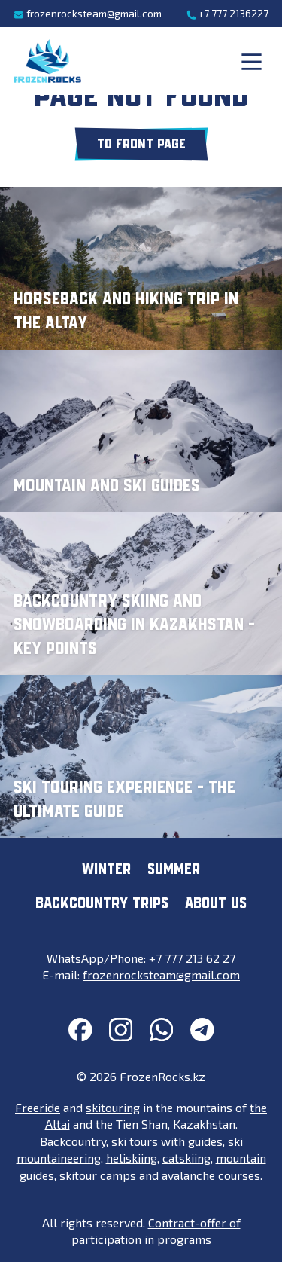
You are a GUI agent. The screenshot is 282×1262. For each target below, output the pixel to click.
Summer (173, 870)
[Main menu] (251, 61)
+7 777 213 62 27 (192, 958)
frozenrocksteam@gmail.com (88, 14)
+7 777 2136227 (227, 14)
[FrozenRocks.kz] (47, 61)
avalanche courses (211, 1175)
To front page (141, 144)
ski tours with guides (167, 1141)
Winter (106, 870)
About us (216, 904)
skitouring (113, 1107)
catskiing (186, 1157)
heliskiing (131, 1157)
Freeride (37, 1107)
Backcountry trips (101, 904)
